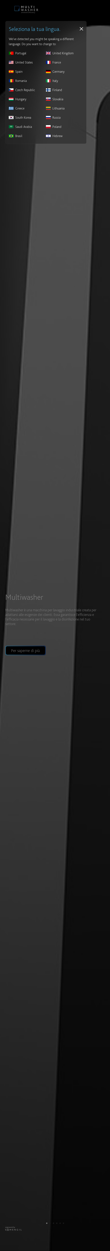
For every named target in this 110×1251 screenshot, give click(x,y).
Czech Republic (22, 90)
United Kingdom (60, 53)
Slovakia (54, 99)
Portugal (17, 53)
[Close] (81, 28)
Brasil (15, 136)
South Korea (20, 118)
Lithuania (55, 108)
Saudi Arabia (20, 127)
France (53, 62)
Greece (16, 108)
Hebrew (54, 136)
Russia (53, 118)
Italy (52, 81)
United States (21, 62)
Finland (54, 90)
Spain (16, 72)
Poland (53, 127)
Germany (55, 72)
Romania (18, 81)
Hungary (17, 99)
